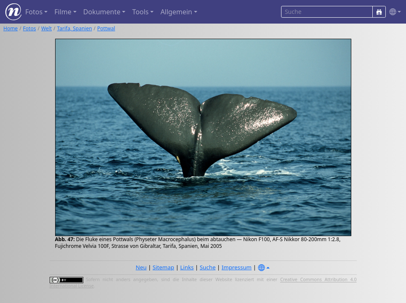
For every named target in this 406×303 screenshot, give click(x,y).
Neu (141, 267)
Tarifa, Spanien (74, 28)
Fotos (29, 28)
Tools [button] (140, 11)
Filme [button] (63, 11)
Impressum (237, 267)
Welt (46, 28)
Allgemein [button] (176, 11)
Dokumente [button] (101, 11)
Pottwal (106, 28)
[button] (393, 12)
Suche (208, 267)
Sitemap (163, 267)
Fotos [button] (33, 11)
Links (187, 267)
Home (10, 28)
